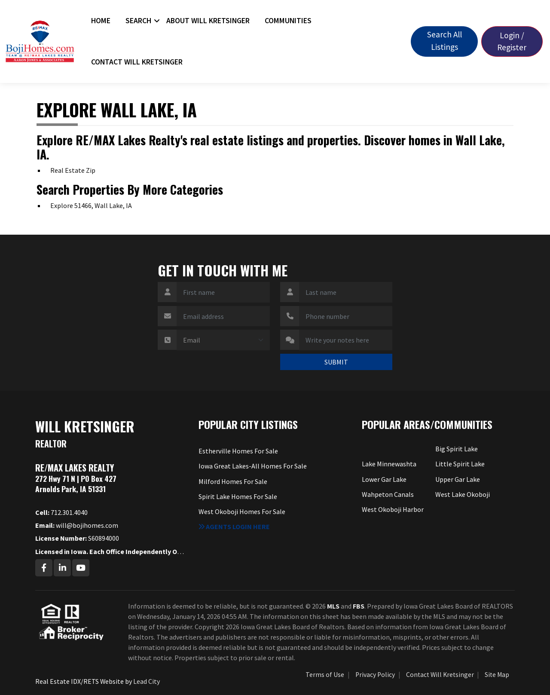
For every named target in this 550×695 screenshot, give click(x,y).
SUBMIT (336, 362)
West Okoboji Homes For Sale (242, 511)
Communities (288, 20)
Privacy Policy (375, 675)
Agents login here (234, 526)
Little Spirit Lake (460, 463)
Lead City (146, 681)
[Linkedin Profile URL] (62, 567)
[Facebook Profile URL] (43, 567)
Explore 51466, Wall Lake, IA (91, 205)
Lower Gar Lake (384, 479)
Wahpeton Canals (388, 494)
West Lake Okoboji (462, 494)
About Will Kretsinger (208, 20)
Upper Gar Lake (457, 479)
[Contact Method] (223, 340)
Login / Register (511, 41)
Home (100, 20)
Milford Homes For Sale (233, 481)
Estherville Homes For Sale (238, 451)
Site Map (497, 675)
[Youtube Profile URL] (80, 567)
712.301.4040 (61, 512)
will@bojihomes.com (76, 525)
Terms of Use (325, 675)
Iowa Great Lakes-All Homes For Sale (253, 466)
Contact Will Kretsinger (137, 62)
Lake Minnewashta (389, 463)
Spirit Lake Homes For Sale (238, 496)
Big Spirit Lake (456, 448)
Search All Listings (444, 40)
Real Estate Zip (72, 170)
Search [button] (138, 20)
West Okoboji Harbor (393, 509)
